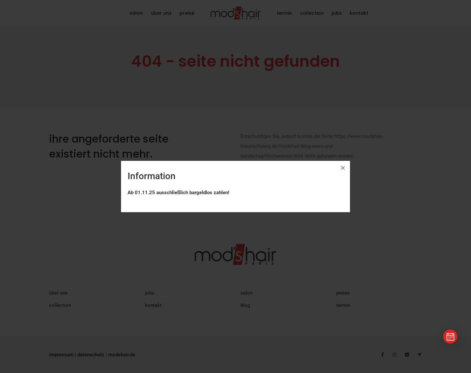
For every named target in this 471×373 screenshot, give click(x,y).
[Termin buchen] (450, 337)
